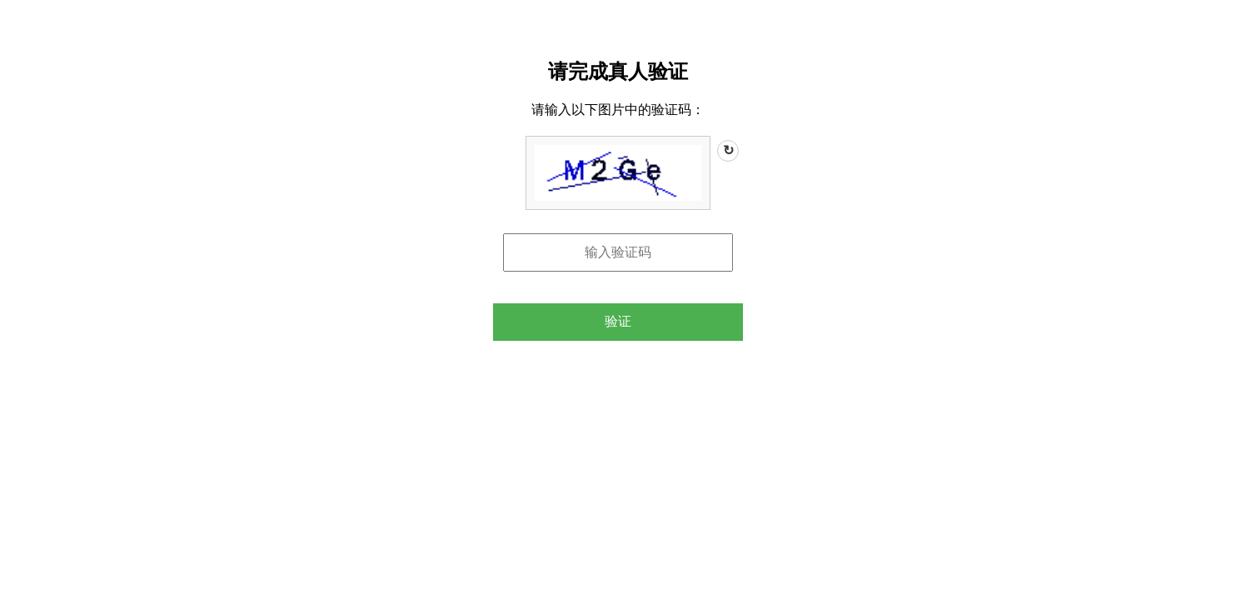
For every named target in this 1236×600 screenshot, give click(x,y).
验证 (618, 321)
